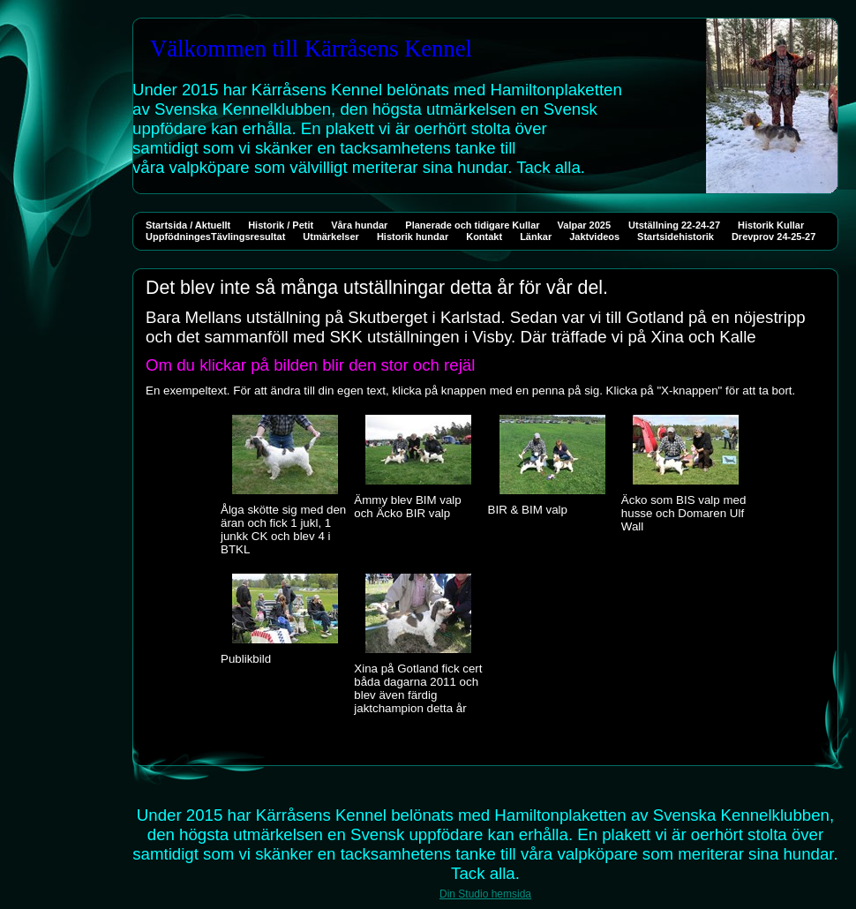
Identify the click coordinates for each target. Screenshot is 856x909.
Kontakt (484, 236)
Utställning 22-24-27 (674, 225)
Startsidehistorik (675, 236)
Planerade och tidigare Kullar (472, 225)
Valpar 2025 (585, 225)
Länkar (536, 236)
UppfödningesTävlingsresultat (215, 236)
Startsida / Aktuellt (188, 225)
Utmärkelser (331, 236)
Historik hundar (412, 236)
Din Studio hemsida (485, 894)
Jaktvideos (594, 236)
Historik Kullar (771, 225)
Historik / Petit (280, 225)
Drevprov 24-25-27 (773, 236)
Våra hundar (359, 225)
